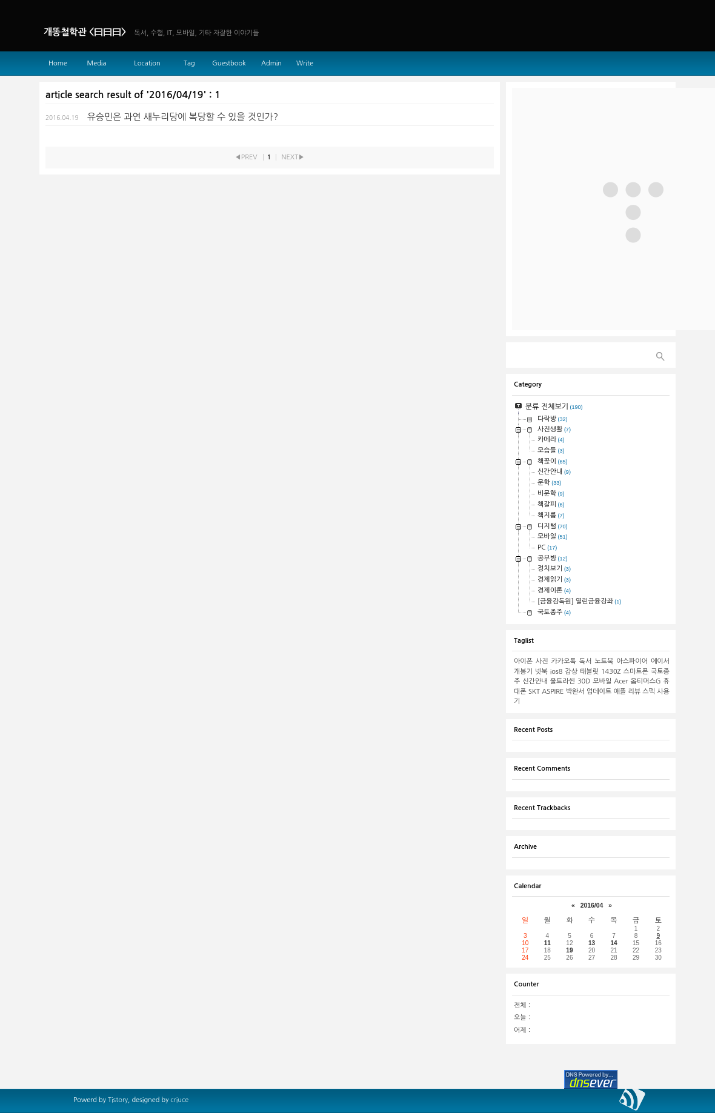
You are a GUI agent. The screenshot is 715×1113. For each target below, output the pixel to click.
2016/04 (592, 905)
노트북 (603, 661)
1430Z (611, 671)
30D (583, 681)
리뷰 (634, 691)
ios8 (556, 671)
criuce (179, 1100)
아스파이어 (632, 661)
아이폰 (523, 661)
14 (613, 943)
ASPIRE (553, 691)
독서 (585, 661)
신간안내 (534, 681)
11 (547, 943)
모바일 (602, 681)
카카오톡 (563, 661)
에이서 (660, 661)
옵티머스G (646, 681)
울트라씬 (562, 681)
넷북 (541, 671)
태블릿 (589, 671)
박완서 (575, 691)
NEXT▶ (293, 157)
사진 (542, 661)
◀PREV (245, 157)
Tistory (118, 1100)
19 (569, 950)
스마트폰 (636, 671)
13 (591, 943)
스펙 (648, 691)
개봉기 (523, 671)
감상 (571, 671)
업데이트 (599, 691)
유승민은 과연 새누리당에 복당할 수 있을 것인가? (182, 116)
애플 (620, 691)
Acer (621, 681)
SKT (534, 691)
